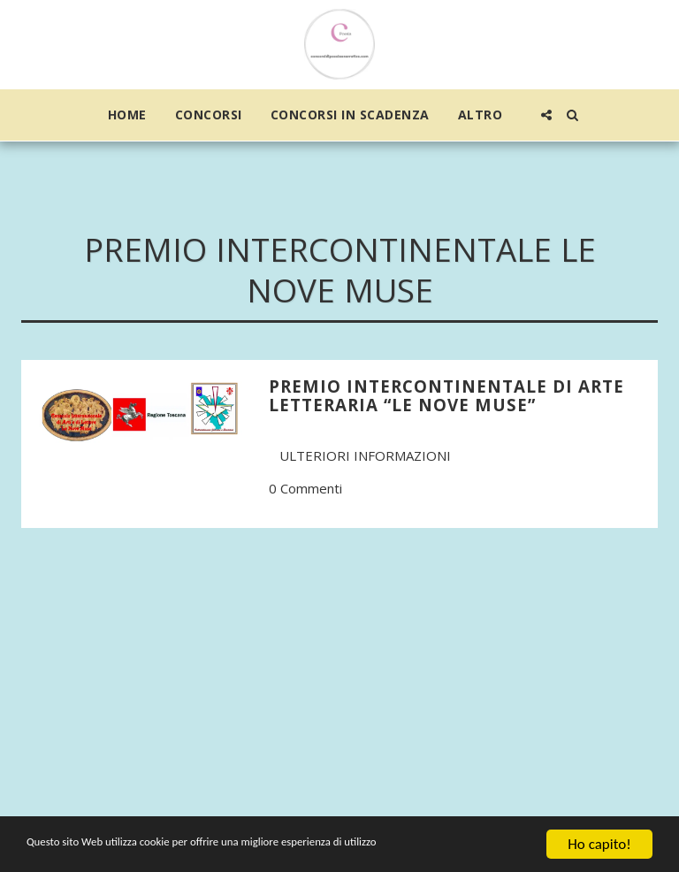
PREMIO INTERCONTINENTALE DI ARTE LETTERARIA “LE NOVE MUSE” (446, 395)
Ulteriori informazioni (365, 455)
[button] (546, 115)
